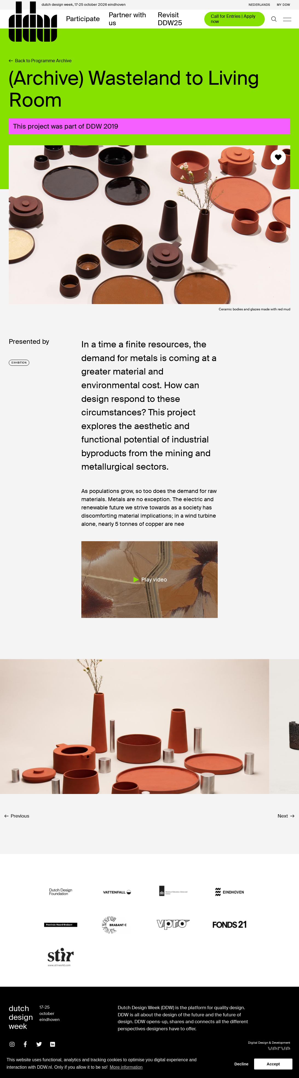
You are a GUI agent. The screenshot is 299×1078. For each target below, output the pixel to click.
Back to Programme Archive (40, 61)
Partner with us (127, 19)
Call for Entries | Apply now (233, 18)
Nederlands (259, 5)
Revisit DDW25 (170, 19)
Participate (83, 19)
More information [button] (126, 1067)
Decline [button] (241, 1064)
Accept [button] (273, 1064)
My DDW (283, 5)
